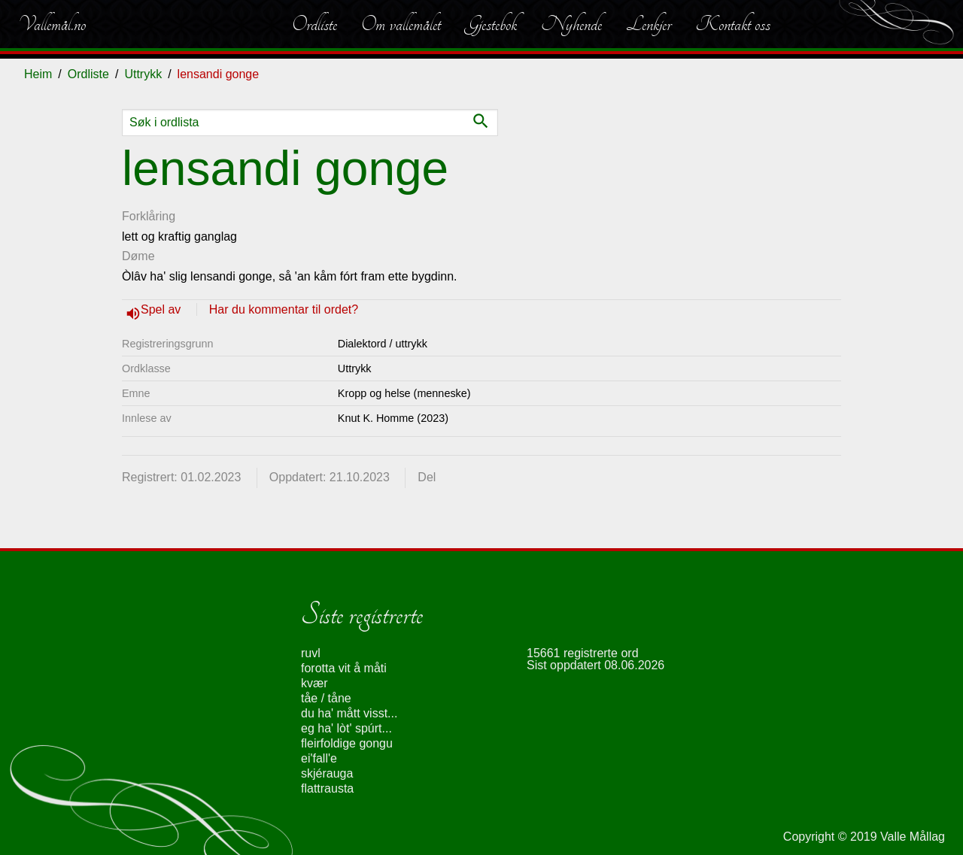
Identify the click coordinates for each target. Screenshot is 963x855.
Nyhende (571, 24)
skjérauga (327, 773)
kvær (314, 683)
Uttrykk (143, 74)
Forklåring (148, 216)
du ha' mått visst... (349, 713)
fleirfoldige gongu (347, 743)
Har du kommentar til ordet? (283, 309)
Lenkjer (648, 24)
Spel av (162, 309)
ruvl (310, 653)
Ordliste (314, 24)
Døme (138, 256)
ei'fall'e (319, 758)
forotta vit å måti (344, 668)
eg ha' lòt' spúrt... (346, 728)
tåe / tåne (326, 698)
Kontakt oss (732, 24)
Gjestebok (491, 24)
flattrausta (327, 788)
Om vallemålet (401, 24)
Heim (38, 74)
